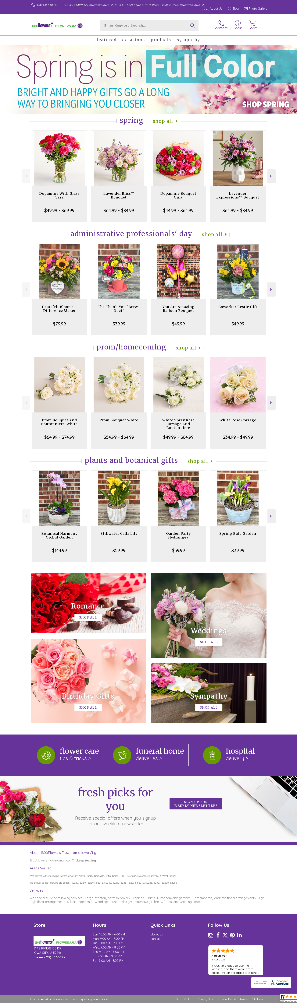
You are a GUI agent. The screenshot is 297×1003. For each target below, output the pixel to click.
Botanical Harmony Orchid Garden (59, 535)
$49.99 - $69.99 (59, 210)
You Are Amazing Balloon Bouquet (178, 309)
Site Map (257, 999)
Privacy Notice (207, 999)
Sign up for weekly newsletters (196, 804)
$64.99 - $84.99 (119, 210)
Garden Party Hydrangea (178, 535)
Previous (26, 176)
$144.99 (59, 550)
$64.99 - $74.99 (59, 437)
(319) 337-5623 (47, 5)
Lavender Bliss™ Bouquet (118, 195)
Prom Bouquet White (119, 420)
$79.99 (59, 324)
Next (271, 176)
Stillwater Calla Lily (119, 533)
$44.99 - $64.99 (178, 210)
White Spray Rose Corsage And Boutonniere (178, 424)
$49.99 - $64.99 (178, 437)
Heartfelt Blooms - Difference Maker (59, 309)
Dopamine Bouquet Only (178, 195)
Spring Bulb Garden (237, 533)
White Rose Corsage (237, 420)
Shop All (163, 121)
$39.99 (119, 324)
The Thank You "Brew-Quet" (119, 309)
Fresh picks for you (115, 806)
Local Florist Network (234, 999)
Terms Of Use (184, 999)
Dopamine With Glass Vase (59, 195)
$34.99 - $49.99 (238, 437)
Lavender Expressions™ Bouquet (237, 195)
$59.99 (119, 550)
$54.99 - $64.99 (119, 437)
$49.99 (178, 324)
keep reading (86, 860)
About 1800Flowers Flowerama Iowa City (63, 852)
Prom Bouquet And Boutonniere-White (59, 422)
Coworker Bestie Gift (237, 307)
